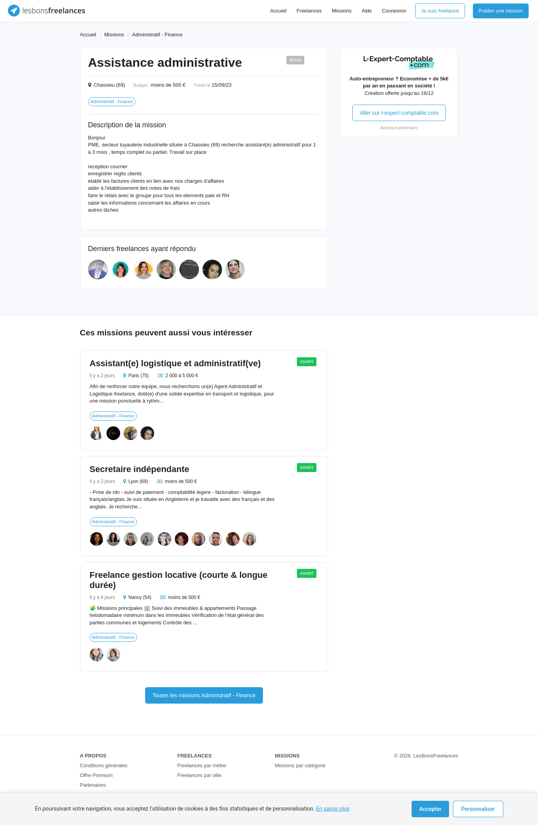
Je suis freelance (440, 11)
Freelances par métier (202, 765)
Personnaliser (478, 809)
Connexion (394, 11)
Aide (367, 11)
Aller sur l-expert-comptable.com (399, 113)
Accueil (278, 11)
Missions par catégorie (300, 765)
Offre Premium (96, 775)
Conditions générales (104, 765)
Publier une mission (501, 11)
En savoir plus (333, 808)
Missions (342, 11)
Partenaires (93, 785)
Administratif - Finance (157, 34)
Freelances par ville (200, 775)
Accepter (430, 809)
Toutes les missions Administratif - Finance (204, 695)
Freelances (309, 11)
